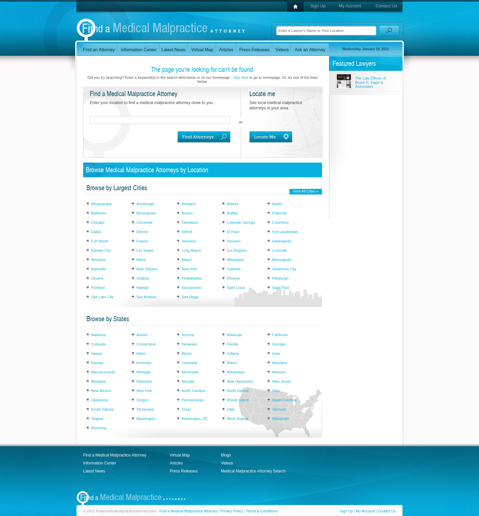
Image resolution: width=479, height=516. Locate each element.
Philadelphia (192, 278)
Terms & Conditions (262, 511)
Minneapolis (282, 260)
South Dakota (102, 409)
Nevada (188, 381)
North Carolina (193, 391)
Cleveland (190, 222)
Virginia (97, 419)
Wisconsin (280, 419)
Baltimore (98, 213)
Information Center (99, 463)
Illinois (187, 353)
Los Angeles (237, 250)
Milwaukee (235, 260)
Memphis (98, 260)
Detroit (187, 232)
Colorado (98, 344)
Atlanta (232, 204)
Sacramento (191, 288)
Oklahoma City (284, 269)
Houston (233, 241)
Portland (98, 288)
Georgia (278, 344)
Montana (98, 381)
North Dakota (237, 391)
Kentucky (143, 363)
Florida (232, 344)
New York (189, 269)
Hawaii (96, 353)
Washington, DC (195, 419)
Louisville (279, 250)
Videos (227, 463)
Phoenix (233, 278)
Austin (277, 204)
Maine (232, 363)
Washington (146, 419)
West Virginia (237, 419)
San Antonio (146, 297)
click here (240, 77)
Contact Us (386, 5)
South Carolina (284, 400)
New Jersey (281, 381)
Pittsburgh (280, 278)
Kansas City (101, 250)
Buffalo (232, 213)
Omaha (97, 278)
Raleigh (142, 288)
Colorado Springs (241, 222)
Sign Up (317, 5)
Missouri (279, 372)
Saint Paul (280, 288)
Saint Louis (236, 288)
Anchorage (145, 204)
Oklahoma (99, 400)
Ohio (276, 391)
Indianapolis (282, 241)
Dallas (96, 232)
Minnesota (190, 372)
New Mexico (101, 391)
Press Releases (184, 471)
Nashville (98, 269)
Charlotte (279, 213)
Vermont (279, 409)
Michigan (143, 372)
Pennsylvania (192, 400)
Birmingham (146, 213)
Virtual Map (180, 455)
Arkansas (234, 335)
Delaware (189, 344)
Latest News (94, 471)
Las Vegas (144, 250)
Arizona (188, 335)
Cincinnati (144, 222)
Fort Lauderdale (285, 232)
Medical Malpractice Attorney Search (253, 471)
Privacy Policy (231, 511)
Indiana (233, 353)
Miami (186, 260)
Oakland (233, 269)
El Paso (233, 232)
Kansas (97, 363)
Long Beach (191, 250)
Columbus (280, 222)
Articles (176, 463)
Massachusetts (103, 372)
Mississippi (235, 372)
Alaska (141, 335)
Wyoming (98, 428)
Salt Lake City (102, 297)
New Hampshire (240, 381)
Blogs (226, 455)
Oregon (142, 400)
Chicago (97, 222)
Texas (186, 409)
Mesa (140, 260)
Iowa (276, 353)
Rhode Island (237, 400)
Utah (231, 409)
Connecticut (146, 344)
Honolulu (189, 241)
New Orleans (147, 269)
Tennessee (145, 409)
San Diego (190, 297)
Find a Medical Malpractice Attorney (114, 455)
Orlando (142, 278)
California (279, 335)
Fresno (142, 241)
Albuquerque (101, 204)
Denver (142, 232)
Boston (187, 213)
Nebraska (144, 381)
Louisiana (189, 363)
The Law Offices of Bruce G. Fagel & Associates (370, 82)
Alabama (98, 335)
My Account (350, 5)
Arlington (189, 204)
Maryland (279, 363)
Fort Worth (99, 241)
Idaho (141, 353)
